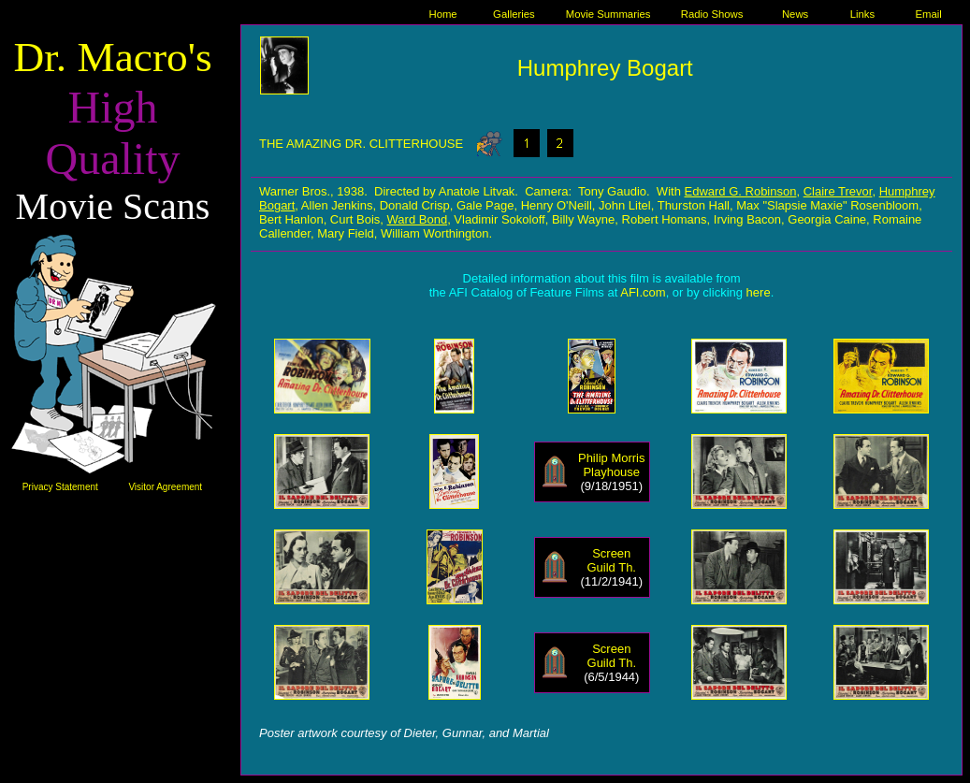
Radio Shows (712, 14)
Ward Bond (417, 219)
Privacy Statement (60, 487)
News (795, 14)
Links (862, 14)
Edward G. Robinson (741, 191)
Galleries (514, 14)
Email (929, 14)
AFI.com (642, 292)
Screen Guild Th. (611, 560)
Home (442, 14)
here (758, 292)
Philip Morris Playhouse (611, 465)
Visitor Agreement (165, 487)
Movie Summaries (608, 14)
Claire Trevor (838, 191)
